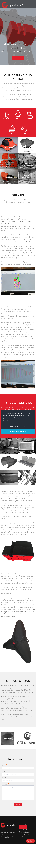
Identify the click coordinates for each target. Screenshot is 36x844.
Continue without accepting (18, 426)
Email (4, 771)
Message (5, 784)
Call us (23, 826)
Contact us (18, 58)
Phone (4, 778)
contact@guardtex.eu (26, 824)
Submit (18, 804)
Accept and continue (18, 431)
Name (4, 765)
